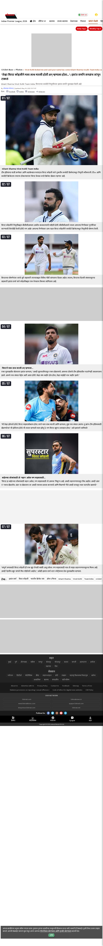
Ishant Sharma (64, 579)
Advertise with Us (27, 686)
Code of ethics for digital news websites (67, 690)
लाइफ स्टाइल (47, 675)
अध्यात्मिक (37, 679)
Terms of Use (87, 686)
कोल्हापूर (57, 662)
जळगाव (48, 666)
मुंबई (9, 662)
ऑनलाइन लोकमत (8, 88)
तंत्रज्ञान (64, 675)
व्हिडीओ (19, 675)
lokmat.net (76, 707)
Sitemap (76, 686)
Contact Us (55, 686)
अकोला (92, 662)
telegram (40, 91)
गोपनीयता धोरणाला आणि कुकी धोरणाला (55, 931)
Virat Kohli (77, 579)
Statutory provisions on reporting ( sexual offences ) (29, 690)
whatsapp (30, 91)
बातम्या (46, 679)
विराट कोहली (23, 579)
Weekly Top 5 (95, 28)
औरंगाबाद (24, 662)
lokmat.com (26, 699)
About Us (14, 686)
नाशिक (32, 662)
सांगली (74, 662)
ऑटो (56, 675)
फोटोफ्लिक (28, 675)
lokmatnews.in (76, 699)
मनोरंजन (10, 675)
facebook (10, 91)
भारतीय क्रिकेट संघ (37, 579)
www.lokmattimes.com (26, 703)
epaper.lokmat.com (76, 703)
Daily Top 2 (81, 28)
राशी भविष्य (65, 679)
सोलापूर (48, 662)
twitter (20, 91)
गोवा (55, 666)
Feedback (65, 686)
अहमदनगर (83, 662)
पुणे (16, 662)
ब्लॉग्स (93, 675)
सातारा (66, 662)
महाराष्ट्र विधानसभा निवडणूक (79, 675)
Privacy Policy (42, 686)
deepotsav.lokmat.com (26, 707)
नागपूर (40, 662)
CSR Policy (89, 690)
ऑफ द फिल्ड (51, 579)
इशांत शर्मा (12, 579)
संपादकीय (55, 679)
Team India (88, 579)
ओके (51, 935)
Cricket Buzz (7, 69)
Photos (19, 69)
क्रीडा (37, 675)
